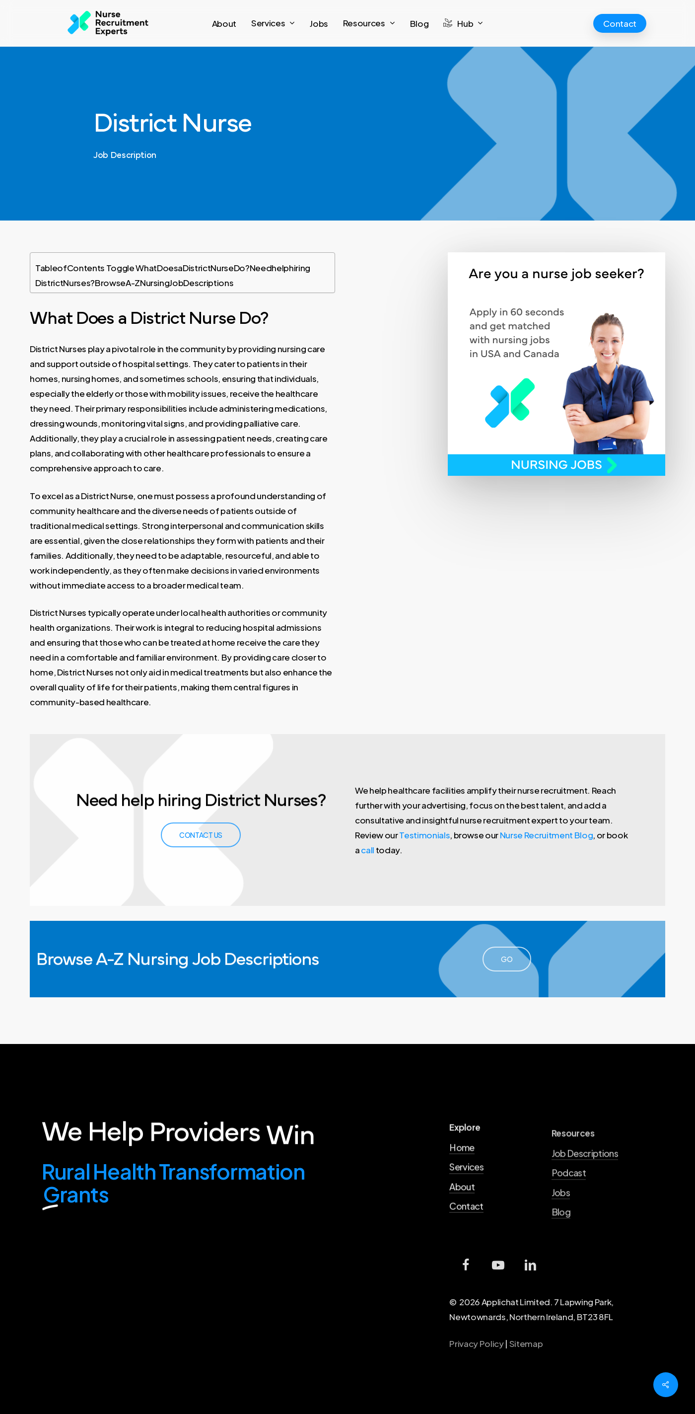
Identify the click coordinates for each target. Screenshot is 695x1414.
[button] (201, 834)
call (367, 849)
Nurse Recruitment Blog (546, 834)
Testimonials (424, 834)
